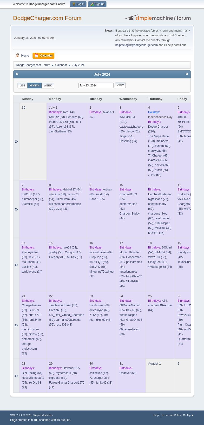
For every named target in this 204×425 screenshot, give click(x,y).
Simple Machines (43, 415)
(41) (31, 262)
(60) (74, 117)
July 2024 (102, 74)
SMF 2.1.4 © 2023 (20, 415)
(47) (73, 252)
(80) (63, 305)
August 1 (154, 363)
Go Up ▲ (188, 415)
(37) (65, 126)
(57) (187, 199)
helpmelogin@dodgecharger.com (136, 45)
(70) (57, 310)
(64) (72, 189)
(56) (161, 170)
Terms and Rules (171, 415)
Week (48, 85)
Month (34, 85)
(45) (66, 199)
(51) (133, 131)
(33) (60, 131)
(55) (97, 266)
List (22, 85)
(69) (100, 252)
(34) (128, 141)
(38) (57, 257)
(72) (158, 199)
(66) (157, 150)
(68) (162, 146)
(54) (154, 175)
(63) (57, 117)
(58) (61, 122)
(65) (158, 155)
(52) (36, 334)
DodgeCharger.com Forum (47, 18)
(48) (163, 228)
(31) (62, 208)
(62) (95, 315)
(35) (97, 199)
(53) (30, 204)
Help (156, 415)
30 (24, 107)
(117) (31, 194)
